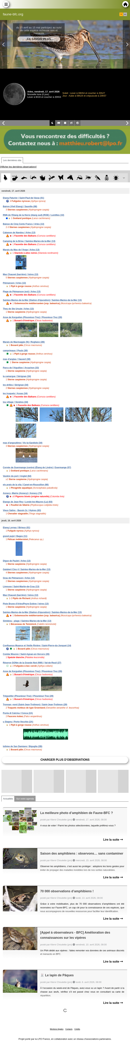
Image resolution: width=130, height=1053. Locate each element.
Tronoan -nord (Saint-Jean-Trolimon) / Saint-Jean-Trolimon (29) (35, 704)
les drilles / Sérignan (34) (15, 385)
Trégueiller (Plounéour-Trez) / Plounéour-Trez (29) (28, 696)
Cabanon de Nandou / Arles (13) (19, 232)
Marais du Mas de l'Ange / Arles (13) (21, 250)
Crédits (77, 1029)
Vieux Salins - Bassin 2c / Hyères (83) (22, 510)
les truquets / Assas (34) (15, 393)
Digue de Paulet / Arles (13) (17, 561)
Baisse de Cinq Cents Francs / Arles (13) (23, 224)
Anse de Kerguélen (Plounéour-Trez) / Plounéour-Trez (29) (32, 317)
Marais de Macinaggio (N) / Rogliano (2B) (24, 342)
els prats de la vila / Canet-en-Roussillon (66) (26, 484)
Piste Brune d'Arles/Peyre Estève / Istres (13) (26, 603)
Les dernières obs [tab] (12, 160)
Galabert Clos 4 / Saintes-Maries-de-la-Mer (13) (26, 569)
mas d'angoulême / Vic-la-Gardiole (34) (22, 443)
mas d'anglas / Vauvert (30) (17, 359)
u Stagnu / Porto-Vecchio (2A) (18, 721)
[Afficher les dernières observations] (18, 166)
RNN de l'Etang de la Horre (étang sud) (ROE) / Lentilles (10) (33, 215)
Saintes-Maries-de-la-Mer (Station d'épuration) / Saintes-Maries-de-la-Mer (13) (42, 300)
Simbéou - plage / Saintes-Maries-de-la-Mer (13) (27, 621)
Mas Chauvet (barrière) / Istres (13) (20, 274)
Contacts (68, 1029)
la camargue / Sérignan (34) (17, 376)
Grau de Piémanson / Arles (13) (19, 578)
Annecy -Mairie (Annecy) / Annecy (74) (22, 493)
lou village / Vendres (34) (15, 402)
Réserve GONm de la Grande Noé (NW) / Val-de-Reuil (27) (32, 662)
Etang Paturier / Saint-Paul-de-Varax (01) (23, 198)
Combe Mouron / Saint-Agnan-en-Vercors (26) (26, 654)
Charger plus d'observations (64, 759)
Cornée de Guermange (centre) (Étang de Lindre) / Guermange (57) (37, 467)
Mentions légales (56, 1029)
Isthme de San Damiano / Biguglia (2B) (22, 746)
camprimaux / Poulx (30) (15, 350)
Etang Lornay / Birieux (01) (16, 527)
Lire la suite (113, 839)
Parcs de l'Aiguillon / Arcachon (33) (21, 367)
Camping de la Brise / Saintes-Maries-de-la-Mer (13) (29, 241)
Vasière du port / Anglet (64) (17, 476)
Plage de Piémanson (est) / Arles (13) (22, 291)
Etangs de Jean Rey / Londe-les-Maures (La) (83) (27, 502)
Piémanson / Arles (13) (14, 283)
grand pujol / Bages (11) (15, 536)
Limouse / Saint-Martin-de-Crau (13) (21, 586)
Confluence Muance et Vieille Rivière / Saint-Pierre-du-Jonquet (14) (37, 645)
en (125, 14)
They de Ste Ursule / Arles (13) (18, 308)
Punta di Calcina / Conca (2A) (18, 713)
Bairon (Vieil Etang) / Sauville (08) (20, 206)
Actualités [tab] (8, 798)
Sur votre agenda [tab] (25, 798)
